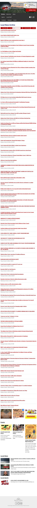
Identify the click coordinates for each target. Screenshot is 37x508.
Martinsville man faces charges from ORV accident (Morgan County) (15, 113)
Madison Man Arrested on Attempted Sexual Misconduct (13, 400)
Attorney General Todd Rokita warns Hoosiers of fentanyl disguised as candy (17, 56)
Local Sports (4, 478)
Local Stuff (9, 17)
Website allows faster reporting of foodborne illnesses (13, 254)
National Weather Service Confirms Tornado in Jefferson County (23, 459)
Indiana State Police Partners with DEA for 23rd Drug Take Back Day (15, 118)
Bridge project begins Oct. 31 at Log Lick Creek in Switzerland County (16, 188)
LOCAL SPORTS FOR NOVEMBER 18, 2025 (19, 480)
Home (3, 14)
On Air (15, 20)
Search (22, 28)
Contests (4, 20)
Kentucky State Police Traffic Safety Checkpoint (11, 375)
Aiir (22, 505)
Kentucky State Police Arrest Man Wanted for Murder (12, 380)
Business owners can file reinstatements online (11, 284)
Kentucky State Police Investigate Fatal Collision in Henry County (15, 223)
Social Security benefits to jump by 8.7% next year (11, 264)
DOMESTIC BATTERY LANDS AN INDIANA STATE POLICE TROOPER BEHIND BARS (18, 243)
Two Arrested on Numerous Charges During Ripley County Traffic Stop (16, 155)
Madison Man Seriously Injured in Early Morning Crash (12, 370)
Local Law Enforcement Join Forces (8, 30)
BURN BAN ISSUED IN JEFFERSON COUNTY (10, 259)
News (14, 14)
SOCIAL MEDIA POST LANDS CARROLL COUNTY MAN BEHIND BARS (15, 233)
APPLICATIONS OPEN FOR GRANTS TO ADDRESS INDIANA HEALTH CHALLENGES (18, 311)
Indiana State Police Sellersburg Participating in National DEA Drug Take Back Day (18, 92)
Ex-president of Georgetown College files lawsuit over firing (14, 390)
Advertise (8, 14)
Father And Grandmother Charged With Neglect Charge (13, 140)
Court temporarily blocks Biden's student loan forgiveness (13, 145)
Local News (4, 456)
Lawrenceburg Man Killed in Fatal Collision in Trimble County (22, 465)
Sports (3, 17)
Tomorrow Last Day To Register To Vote (9, 316)
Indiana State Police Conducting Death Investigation (12, 274)
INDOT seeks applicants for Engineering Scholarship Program (14, 347)
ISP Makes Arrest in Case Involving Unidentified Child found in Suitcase (16, 97)
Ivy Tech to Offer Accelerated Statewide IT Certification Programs (15, 102)
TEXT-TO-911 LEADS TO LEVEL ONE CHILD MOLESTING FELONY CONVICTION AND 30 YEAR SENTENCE (23, 472)
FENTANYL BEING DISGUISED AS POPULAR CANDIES (12, 321)
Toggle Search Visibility (35, 17)
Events (3, 422)
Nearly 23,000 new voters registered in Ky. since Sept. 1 (13, 40)
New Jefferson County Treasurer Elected (9, 405)
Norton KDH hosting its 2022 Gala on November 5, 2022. (13, 177)
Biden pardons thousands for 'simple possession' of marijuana (14, 336)
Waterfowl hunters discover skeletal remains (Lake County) (14, 135)
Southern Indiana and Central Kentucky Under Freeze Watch (14, 228)
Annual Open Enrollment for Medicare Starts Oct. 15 (12, 326)
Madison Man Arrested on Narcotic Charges (10, 395)
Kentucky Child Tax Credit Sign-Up (8, 269)
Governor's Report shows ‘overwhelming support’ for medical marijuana (16, 385)
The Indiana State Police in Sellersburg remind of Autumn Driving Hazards (17, 331)
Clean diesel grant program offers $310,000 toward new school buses (16, 150)
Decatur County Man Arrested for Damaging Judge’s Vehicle (14, 306)
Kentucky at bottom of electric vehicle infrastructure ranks (13, 279)
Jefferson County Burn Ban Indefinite (9, 160)
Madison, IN (31, 4)
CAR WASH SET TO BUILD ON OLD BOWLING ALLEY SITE (13, 238)
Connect (10, 20)
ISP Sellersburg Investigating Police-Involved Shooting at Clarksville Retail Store (18, 295)
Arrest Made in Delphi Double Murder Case (10, 35)
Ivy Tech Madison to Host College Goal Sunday (11, 51)
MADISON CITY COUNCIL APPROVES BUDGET (10, 218)
